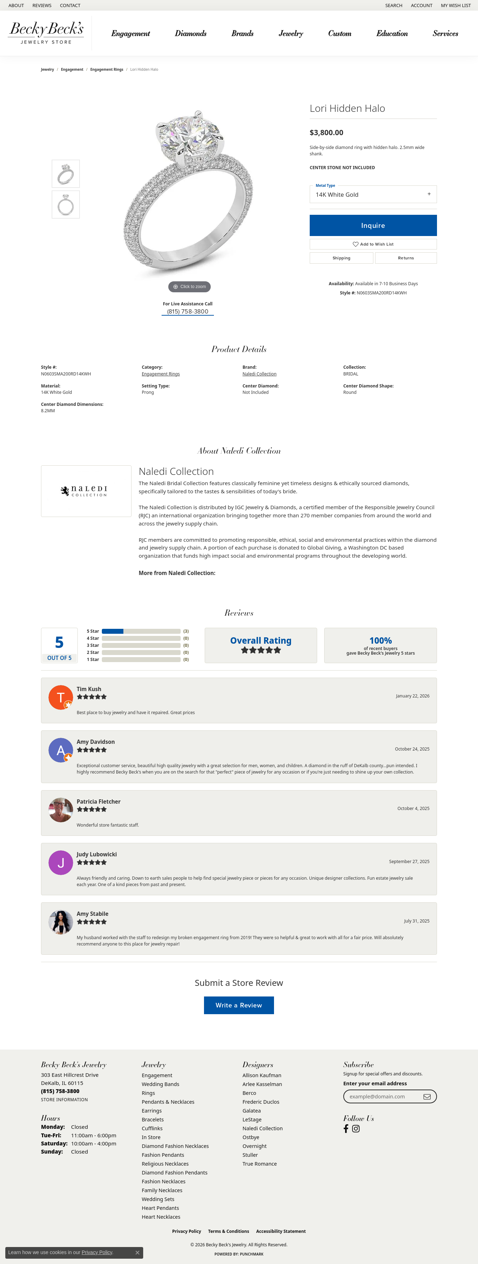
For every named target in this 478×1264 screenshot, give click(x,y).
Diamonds (190, 33)
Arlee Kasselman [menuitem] (262, 1084)
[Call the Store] (60, 1090)
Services (445, 33)
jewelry (47, 69)
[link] (15, 5)
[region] (189, 189)
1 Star (93, 659)
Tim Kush (89, 689)
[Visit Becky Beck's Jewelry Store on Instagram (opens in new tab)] (356, 1129)
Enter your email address (375, 1083)
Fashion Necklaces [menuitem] (164, 1181)
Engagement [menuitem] (157, 1075)
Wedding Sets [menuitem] (158, 1199)
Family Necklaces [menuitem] (162, 1190)
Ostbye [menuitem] (251, 1137)
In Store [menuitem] (151, 1137)
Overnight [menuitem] (255, 1146)
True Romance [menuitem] (260, 1163)
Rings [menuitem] (148, 1093)
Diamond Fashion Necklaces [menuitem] (175, 1146)
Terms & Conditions (228, 1231)
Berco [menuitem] (249, 1093)
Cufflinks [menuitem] (152, 1128)
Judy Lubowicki (97, 854)
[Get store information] (64, 1100)
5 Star (93, 631)
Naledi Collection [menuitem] (263, 1128)
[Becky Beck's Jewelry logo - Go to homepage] (48, 33)
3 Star (93, 645)
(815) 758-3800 (188, 311)
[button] (393, 5)
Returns (406, 258)
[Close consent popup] (137, 1253)
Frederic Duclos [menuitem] (261, 1101)
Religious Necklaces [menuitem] (165, 1163)
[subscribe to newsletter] (427, 1096)
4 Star (93, 638)
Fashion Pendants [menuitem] (163, 1154)
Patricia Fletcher (99, 801)
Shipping (342, 258)
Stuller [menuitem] (250, 1154)
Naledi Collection (259, 374)
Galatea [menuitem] (252, 1110)
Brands (242, 33)
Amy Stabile (93, 913)
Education (392, 33)
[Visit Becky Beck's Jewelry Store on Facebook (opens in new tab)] (346, 1129)
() (186, 631)
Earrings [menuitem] (152, 1110)
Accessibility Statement (281, 1231)
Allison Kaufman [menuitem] (262, 1075)
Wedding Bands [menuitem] (160, 1084)
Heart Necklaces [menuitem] (161, 1216)
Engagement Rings (107, 69)
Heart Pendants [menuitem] (160, 1208)
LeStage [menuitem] (252, 1119)
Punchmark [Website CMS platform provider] (252, 1254)
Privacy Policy (186, 1231)
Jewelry (291, 33)
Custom (339, 33)
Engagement (130, 33)
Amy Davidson (96, 741)
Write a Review (239, 1005)
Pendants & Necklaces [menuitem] (168, 1101)
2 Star (93, 652)
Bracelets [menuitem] (153, 1119)
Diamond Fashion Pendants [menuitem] (175, 1172)
